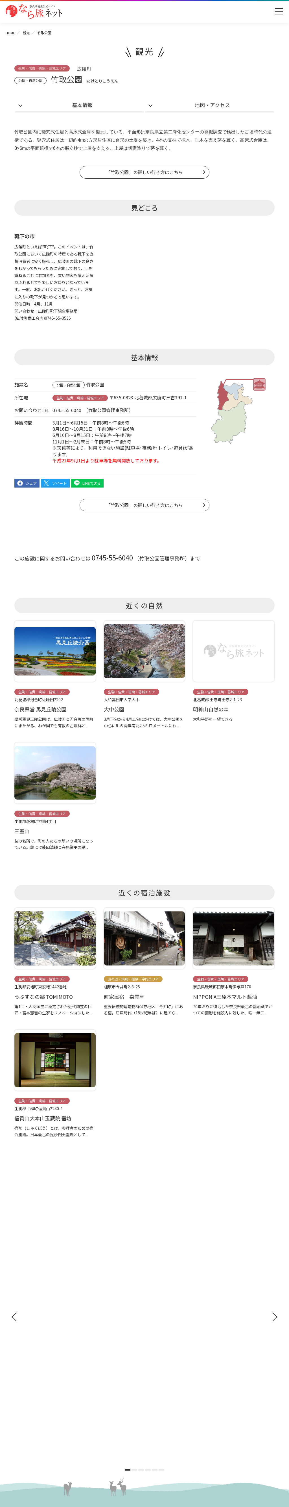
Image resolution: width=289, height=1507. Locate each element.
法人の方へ (157, 1348)
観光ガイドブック (34, 1285)
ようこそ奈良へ (32, 1264)
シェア (31, 483)
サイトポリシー (161, 1399)
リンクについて (161, 1407)
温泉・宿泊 (157, 1327)
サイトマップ (159, 1391)
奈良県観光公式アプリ (39, 1306)
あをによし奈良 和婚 (37, 1389)
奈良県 (152, 131)
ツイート (59, 483)
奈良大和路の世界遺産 (37, 1347)
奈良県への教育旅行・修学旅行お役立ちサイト (188, 1358)
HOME (10, 32)
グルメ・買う (159, 1316)
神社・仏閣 (157, 1264)
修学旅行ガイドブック (39, 1295)
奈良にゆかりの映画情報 (169, 1383)
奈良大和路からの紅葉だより (43, 1372)
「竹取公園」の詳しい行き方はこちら (144, 172)
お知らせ (154, 1337)
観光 (26, 32)
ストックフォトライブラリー (173, 1366)
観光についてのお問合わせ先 (43, 1364)
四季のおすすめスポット (39, 1356)
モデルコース (159, 1306)
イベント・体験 (162, 1285)
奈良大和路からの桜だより (41, 1380)
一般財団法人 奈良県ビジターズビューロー (172, 1419)
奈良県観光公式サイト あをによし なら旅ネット (34, 11)
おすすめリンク (32, 1337)
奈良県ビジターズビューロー (145, 1451)
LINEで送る (91, 483)
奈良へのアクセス (34, 1274)
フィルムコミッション (167, 1375)
